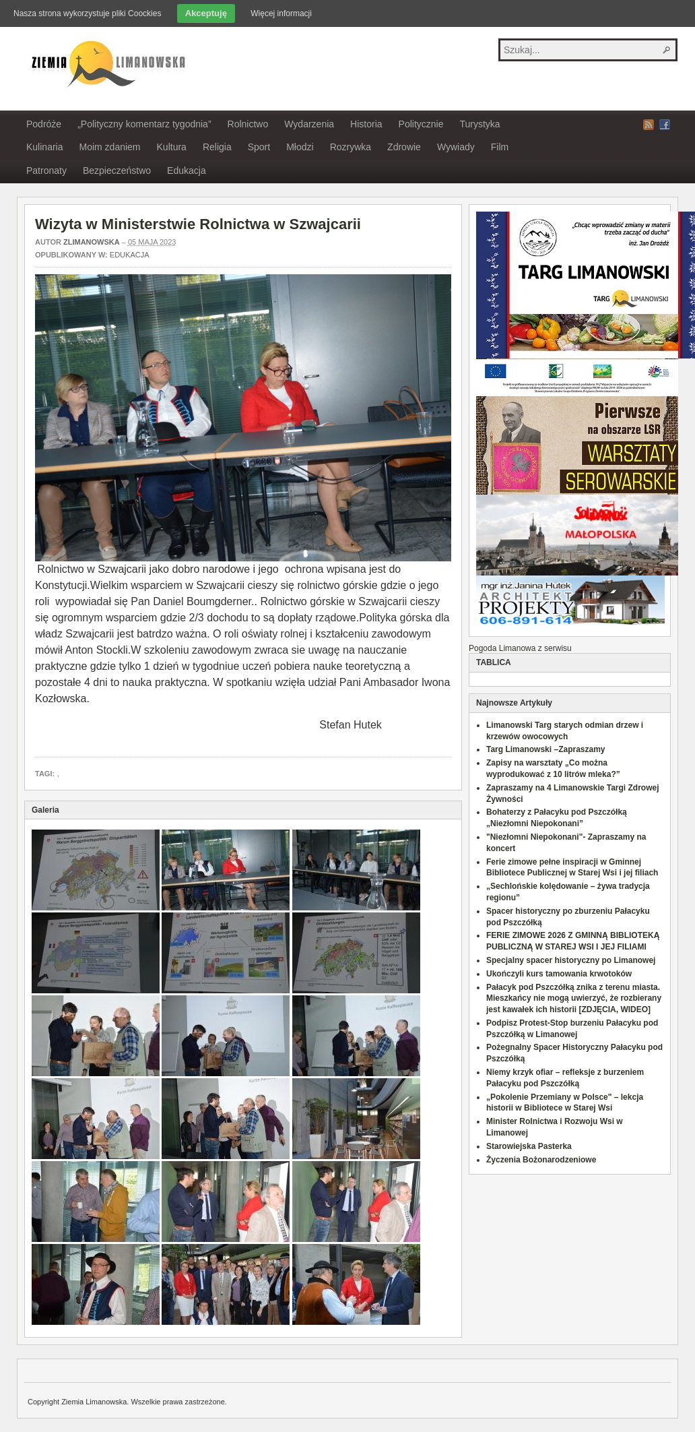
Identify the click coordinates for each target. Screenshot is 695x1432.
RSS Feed (648, 124)
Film (499, 147)
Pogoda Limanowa (502, 648)
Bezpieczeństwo (117, 170)
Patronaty (46, 170)
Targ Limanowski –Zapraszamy (545, 749)
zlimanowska (91, 242)
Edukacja (186, 170)
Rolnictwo (248, 124)
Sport (259, 147)
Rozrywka (350, 147)
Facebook (664, 124)
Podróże (43, 124)
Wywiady (456, 147)
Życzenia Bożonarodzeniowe (541, 1159)
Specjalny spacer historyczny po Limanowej (570, 960)
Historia (366, 124)
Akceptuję (206, 13)
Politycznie (421, 124)
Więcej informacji (281, 13)
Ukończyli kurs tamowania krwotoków (559, 973)
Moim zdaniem (109, 147)
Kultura (172, 147)
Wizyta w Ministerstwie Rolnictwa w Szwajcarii (198, 224)
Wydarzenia (309, 124)
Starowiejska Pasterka (529, 1146)
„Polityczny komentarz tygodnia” (144, 124)
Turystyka (479, 124)
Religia (217, 147)
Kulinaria (44, 147)
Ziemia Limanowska (106, 63)
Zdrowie (404, 147)
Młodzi (299, 147)
